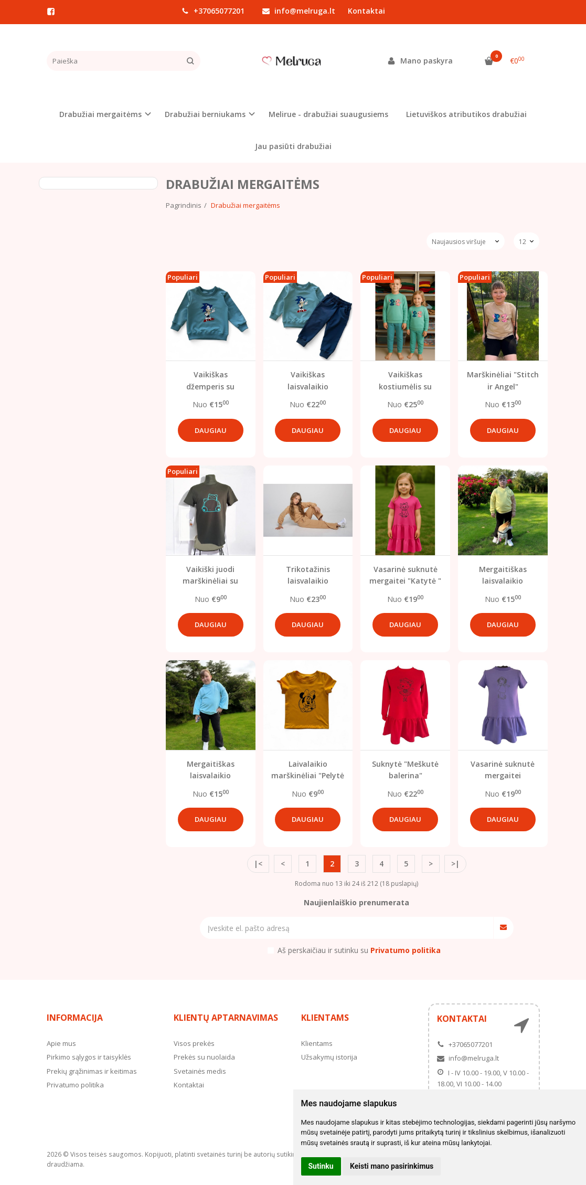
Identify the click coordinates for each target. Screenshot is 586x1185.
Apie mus (61, 1043)
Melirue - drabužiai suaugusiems (328, 114)
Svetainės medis (200, 1071)
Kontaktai (366, 11)
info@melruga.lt (298, 11)
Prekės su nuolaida (204, 1057)
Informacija (75, 1017)
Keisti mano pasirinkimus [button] (391, 1166)
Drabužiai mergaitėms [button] (100, 114)
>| (455, 864)
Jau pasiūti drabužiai (293, 146)
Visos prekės (194, 1043)
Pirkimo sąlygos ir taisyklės (89, 1057)
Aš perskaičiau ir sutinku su (359, 950)
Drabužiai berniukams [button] (205, 114)
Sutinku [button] (321, 1166)
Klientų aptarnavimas (226, 1017)
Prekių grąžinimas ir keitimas (92, 1071)
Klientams (325, 1017)
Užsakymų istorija (329, 1057)
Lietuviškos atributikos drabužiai (466, 114)
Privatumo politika (75, 1084)
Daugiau (211, 430)
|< (258, 864)
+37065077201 (213, 11)
